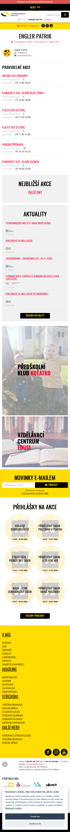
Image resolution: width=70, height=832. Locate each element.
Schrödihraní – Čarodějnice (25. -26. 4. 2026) (29, 258)
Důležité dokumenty (13, 664)
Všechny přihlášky (35, 615)
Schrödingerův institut (21, 41)
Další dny (35, 192)
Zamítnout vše (35, 824)
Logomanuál (9, 657)
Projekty (6, 660)
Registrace (34, 25)
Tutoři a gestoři (40, 41)
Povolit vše (35, 816)
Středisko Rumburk (12, 715)
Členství (6, 653)
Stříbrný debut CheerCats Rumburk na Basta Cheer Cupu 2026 (32, 278)
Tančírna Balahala (12, 704)
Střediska (10, 696)
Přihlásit (51, 484)
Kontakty (48, 19)
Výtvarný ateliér (11, 711)
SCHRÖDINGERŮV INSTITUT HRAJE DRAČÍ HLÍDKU (28, 223)
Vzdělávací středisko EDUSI (16, 735)
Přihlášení (23, 25)
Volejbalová (8, 688)
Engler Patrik (54, 41)
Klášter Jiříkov (10, 708)
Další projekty (9, 691)
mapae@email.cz (24, 55)
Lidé (4, 646)
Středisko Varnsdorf (13, 722)
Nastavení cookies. (13, 808)
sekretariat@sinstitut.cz (35, 764)
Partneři (6, 649)
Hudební (6, 680)
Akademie (9, 669)
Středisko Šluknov (12, 718)
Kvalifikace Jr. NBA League (19, 241)
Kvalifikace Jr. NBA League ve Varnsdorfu (27, 294)
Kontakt (6, 642)
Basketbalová (9, 677)
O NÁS (6, 634)
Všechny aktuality (35, 315)
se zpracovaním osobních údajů (35, 493)
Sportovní (7, 684)
